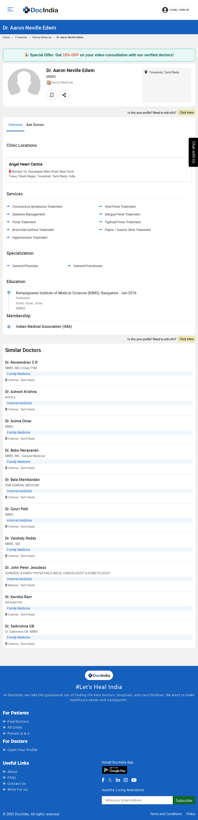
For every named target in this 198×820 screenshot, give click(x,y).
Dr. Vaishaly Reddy (20, 538)
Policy (191, 814)
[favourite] (51, 95)
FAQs (11, 777)
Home (6, 37)
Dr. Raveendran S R (21, 362)
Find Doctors (18, 721)
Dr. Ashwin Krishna (21, 391)
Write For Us (17, 789)
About (12, 771)
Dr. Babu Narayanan (22, 450)
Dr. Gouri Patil (16, 508)
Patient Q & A (18, 733)
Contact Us (16, 783)
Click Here (187, 112)
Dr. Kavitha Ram (18, 596)
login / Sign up (175, 9)
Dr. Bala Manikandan (22, 479)
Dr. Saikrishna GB (19, 626)
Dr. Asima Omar (18, 420)
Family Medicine (41, 37)
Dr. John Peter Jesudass (25, 567)
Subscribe (184, 800)
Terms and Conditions (166, 814)
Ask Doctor (35, 124)
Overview (15, 124)
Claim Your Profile (22, 750)
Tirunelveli (21, 37)
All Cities (14, 727)
